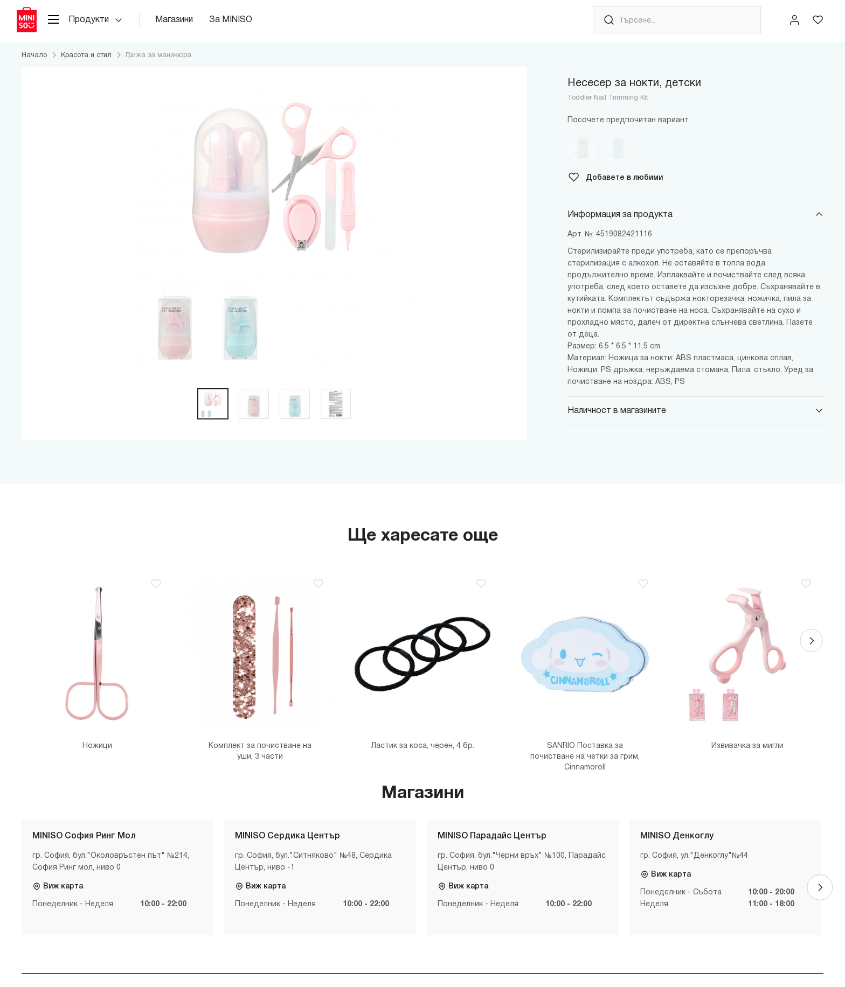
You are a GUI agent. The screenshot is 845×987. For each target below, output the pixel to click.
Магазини (191, 26)
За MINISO (247, 26)
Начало (34, 67)
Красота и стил (86, 67)
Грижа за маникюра (158, 67)
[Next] (810, 657)
